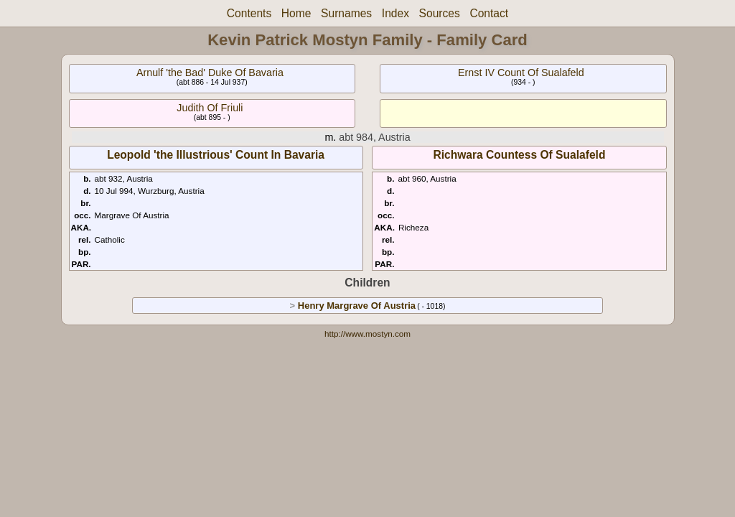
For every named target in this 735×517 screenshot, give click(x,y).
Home (296, 13)
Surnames (346, 13)
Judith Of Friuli (210, 107)
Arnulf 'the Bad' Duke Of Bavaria (210, 72)
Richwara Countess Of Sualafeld (519, 155)
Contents (249, 13)
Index (395, 13)
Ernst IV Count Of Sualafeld (521, 72)
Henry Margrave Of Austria (357, 305)
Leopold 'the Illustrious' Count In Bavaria (215, 155)
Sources (439, 13)
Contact (488, 13)
